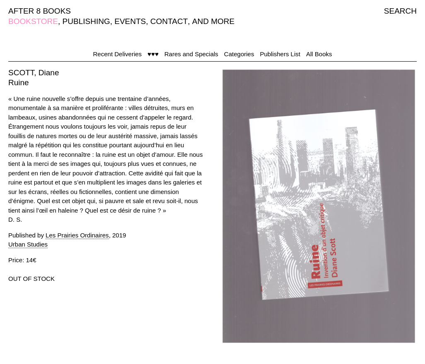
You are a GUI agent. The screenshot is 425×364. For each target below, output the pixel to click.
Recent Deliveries (117, 53)
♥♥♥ (153, 53)
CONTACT (169, 21)
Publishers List (280, 53)
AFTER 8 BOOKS (39, 11)
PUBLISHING (86, 21)
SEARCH (400, 11)
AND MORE (213, 21)
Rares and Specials (191, 53)
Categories (239, 53)
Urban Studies (28, 244)
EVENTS (130, 21)
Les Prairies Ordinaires (77, 235)
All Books (319, 53)
